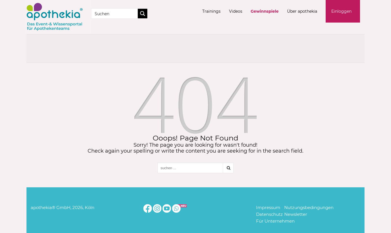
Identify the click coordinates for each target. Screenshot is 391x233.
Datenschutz (269, 214)
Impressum (268, 207)
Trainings (211, 11)
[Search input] (115, 13)
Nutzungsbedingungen (309, 207)
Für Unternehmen (275, 221)
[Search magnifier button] (142, 13)
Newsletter (295, 214)
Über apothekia (302, 11)
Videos (235, 11)
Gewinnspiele (265, 11)
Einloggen (341, 11)
